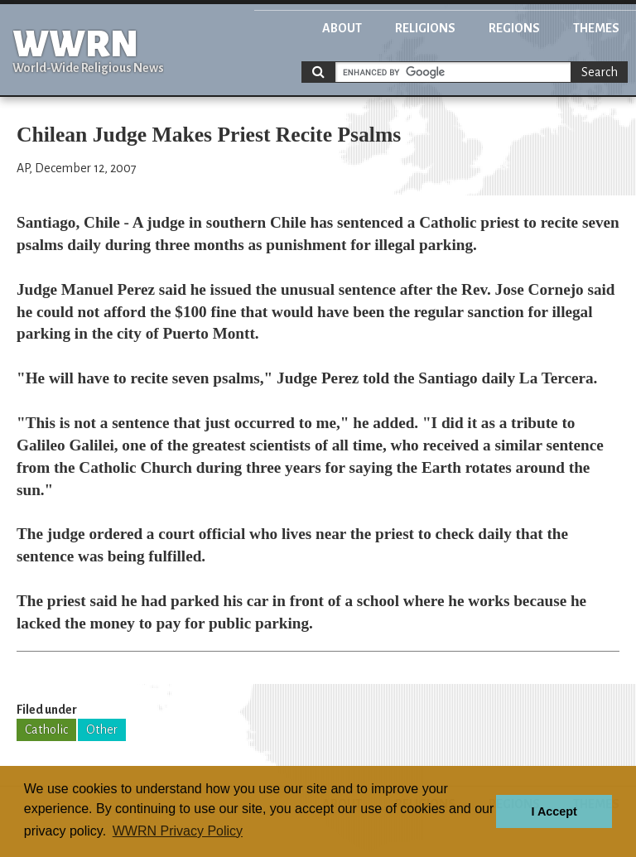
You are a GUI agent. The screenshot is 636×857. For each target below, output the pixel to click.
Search (599, 72)
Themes (596, 28)
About (342, 28)
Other (102, 729)
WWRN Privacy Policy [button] (178, 831)
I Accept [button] (553, 811)
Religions (425, 28)
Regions (514, 28)
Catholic (46, 729)
